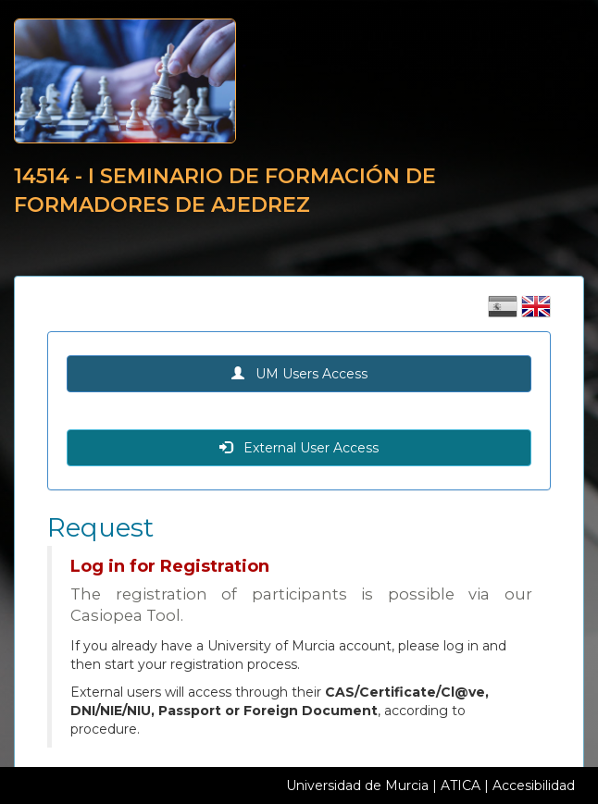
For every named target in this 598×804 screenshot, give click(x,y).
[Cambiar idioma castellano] (504, 312)
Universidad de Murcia (357, 785)
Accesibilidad (533, 785)
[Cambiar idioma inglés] (536, 312)
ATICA (460, 785)
